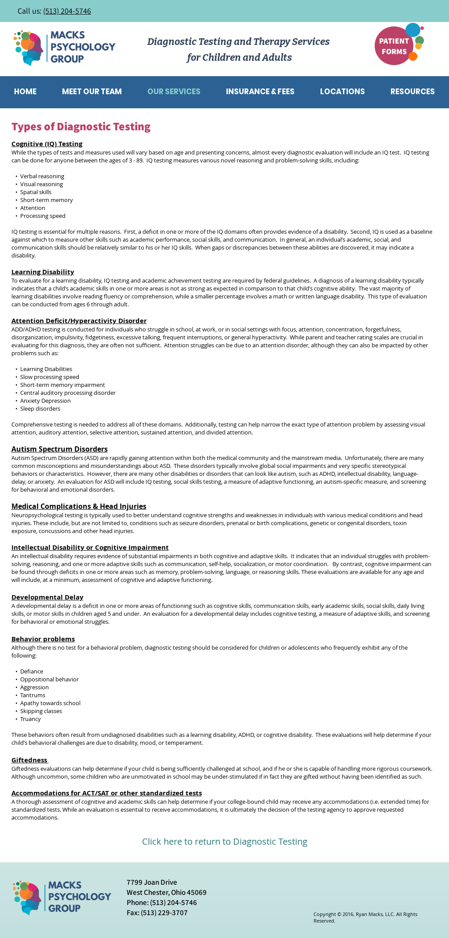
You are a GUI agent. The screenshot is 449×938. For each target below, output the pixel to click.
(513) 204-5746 (67, 11)
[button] (413, 92)
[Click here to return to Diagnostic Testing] (224, 841)
